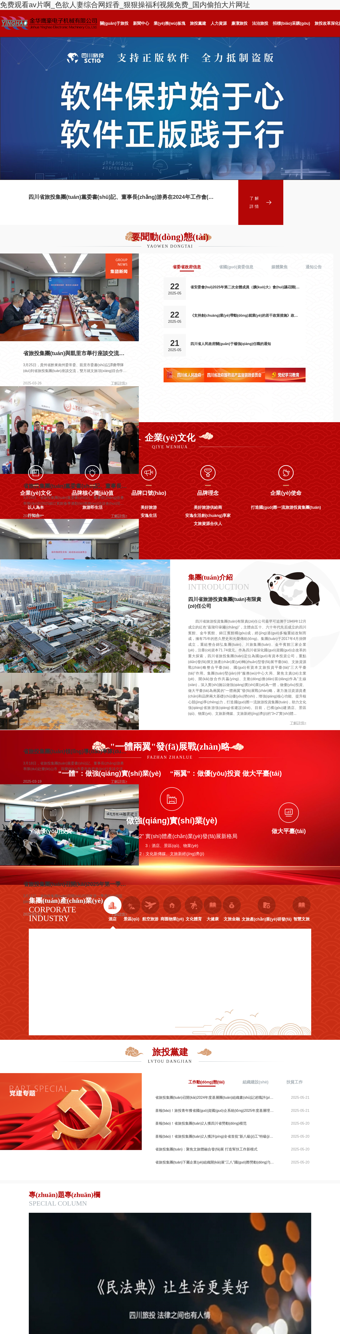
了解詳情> (298, 723)
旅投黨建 (198, 23)
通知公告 (314, 267)
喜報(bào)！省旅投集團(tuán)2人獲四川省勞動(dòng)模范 (201, 1123)
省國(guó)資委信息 (236, 267)
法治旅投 (260, 23)
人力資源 (219, 23)
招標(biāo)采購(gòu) (291, 23)
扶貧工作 (294, 1082)
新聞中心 (141, 23)
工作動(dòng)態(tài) (206, 1082)
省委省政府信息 (187, 267)
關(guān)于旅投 (114, 23)
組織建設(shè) (255, 1082)
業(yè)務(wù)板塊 (169, 23)
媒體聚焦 (279, 267)
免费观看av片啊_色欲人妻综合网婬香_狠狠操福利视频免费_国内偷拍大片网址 (125, 5)
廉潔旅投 (239, 23)
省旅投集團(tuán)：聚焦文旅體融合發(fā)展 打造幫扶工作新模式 (206, 1149)
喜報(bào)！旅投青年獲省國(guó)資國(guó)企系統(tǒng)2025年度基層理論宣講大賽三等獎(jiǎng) (214, 1110)
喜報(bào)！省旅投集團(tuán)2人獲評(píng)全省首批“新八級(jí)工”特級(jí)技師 (214, 1136)
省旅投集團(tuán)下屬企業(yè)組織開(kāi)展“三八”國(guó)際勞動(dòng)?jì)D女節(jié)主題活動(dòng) (214, 1162)
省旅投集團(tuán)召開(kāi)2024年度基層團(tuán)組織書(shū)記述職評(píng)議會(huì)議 (214, 1097)
